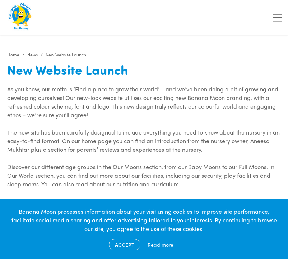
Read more (160, 244)
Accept (124, 244)
